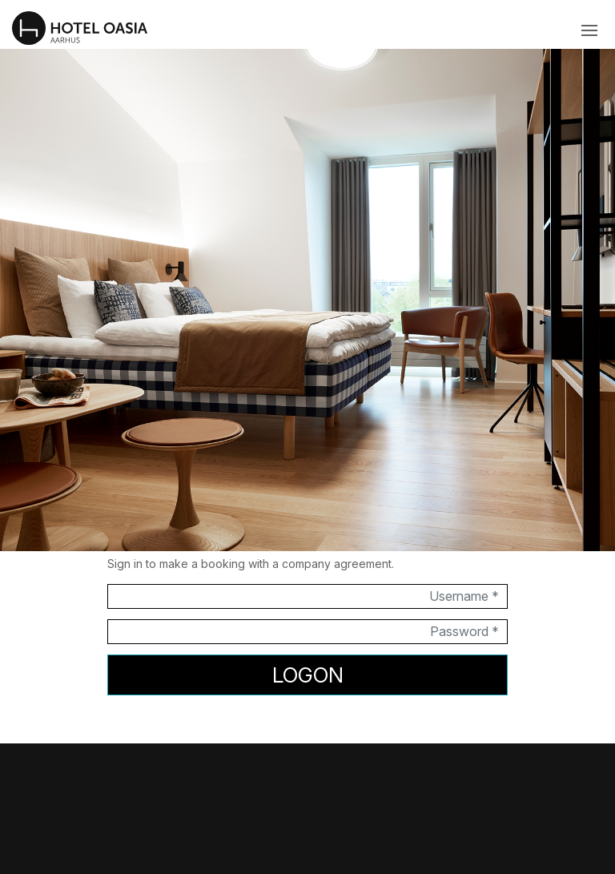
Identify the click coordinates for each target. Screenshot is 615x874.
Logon (308, 675)
